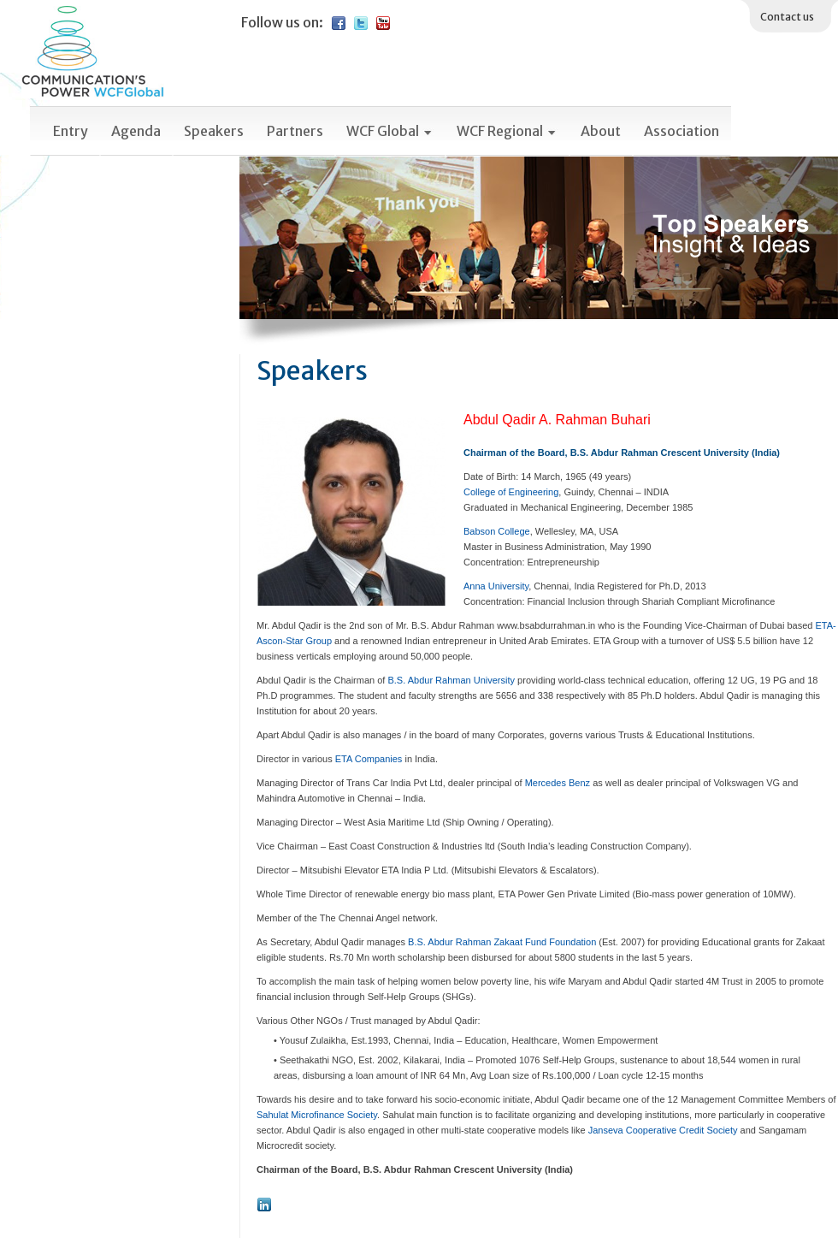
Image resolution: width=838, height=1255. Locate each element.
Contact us (787, 16)
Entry (70, 130)
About (601, 130)
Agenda (136, 130)
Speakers (214, 130)
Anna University (495, 586)
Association (681, 130)
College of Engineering (510, 492)
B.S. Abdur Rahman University (451, 680)
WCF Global (390, 130)
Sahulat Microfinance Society (317, 1115)
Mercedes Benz (557, 783)
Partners (295, 130)
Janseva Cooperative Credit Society (663, 1130)
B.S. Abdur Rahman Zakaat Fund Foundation (502, 942)
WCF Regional (507, 130)
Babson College (496, 531)
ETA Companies (369, 759)
